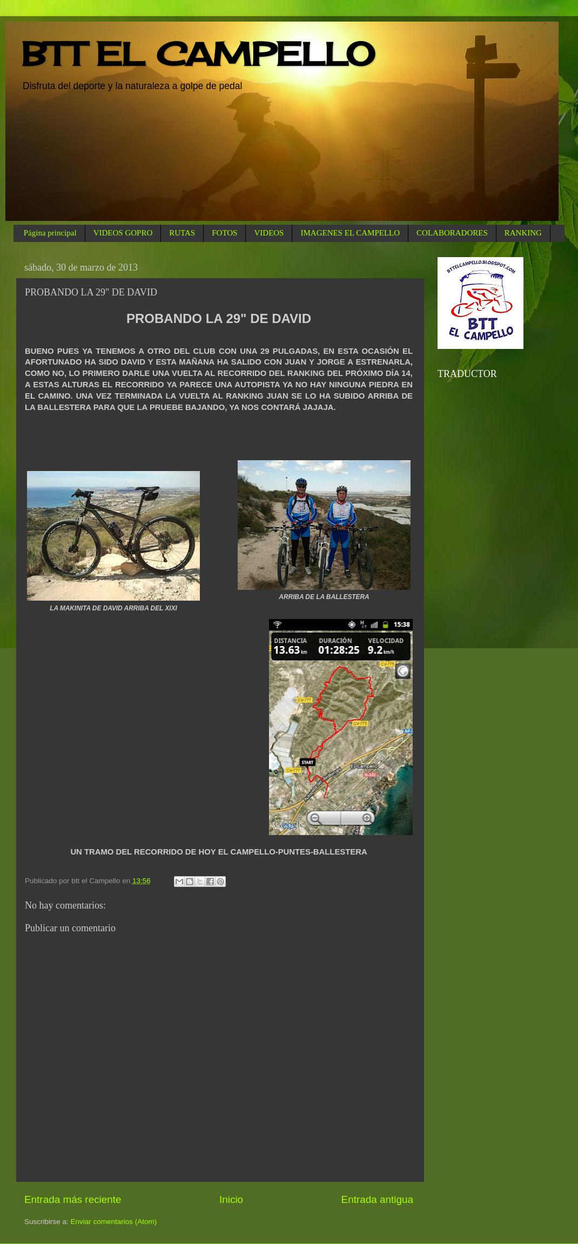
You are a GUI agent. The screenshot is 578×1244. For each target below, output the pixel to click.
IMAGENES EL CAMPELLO (350, 232)
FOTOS (224, 232)
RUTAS (182, 232)
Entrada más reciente (73, 1199)
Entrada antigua (377, 1199)
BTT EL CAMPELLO (198, 53)
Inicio (231, 1199)
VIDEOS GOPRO (123, 232)
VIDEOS (269, 232)
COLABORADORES (452, 232)
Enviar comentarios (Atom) (114, 1222)
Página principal (50, 232)
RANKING (523, 232)
